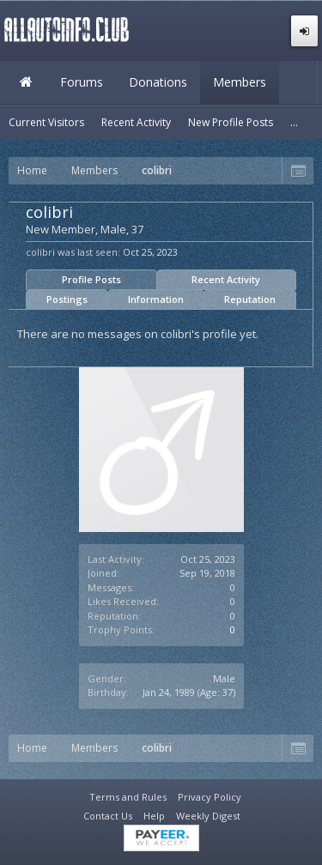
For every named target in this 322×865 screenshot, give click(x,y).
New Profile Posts (230, 122)
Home (25, 82)
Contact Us (107, 815)
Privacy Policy (209, 796)
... (294, 122)
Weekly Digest (208, 815)
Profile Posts (91, 279)
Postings (67, 299)
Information (156, 299)
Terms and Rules (128, 796)
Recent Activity (225, 279)
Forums (81, 82)
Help (154, 815)
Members (239, 82)
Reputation (250, 299)
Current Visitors (46, 122)
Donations (158, 82)
